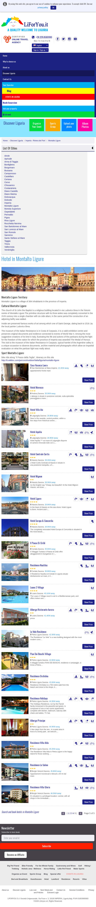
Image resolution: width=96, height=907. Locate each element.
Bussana (8, 170)
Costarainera (10, 188)
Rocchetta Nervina (12, 223)
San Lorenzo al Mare (13, 229)
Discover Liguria (9, 73)
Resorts (76, 879)
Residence (66, 879)
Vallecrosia (9, 247)
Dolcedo (8, 200)
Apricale (8, 159)
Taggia (7, 241)
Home (5, 55)
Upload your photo (69, 125)
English (40, 45)
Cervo (7, 182)
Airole (7, 156)
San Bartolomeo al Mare (15, 226)
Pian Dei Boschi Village (40, 654)
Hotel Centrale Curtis (39, 454)
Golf (80, 866)
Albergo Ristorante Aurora (42, 609)
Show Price (88, 379)
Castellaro (9, 176)
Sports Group (53, 125)
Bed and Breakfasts (19, 879)
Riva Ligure (9, 220)
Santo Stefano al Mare (14, 238)
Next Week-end (46, 890)
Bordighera (9, 164)
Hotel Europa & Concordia (41, 521)
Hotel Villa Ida (36, 409)
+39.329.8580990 (42, 37)
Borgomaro (9, 167)
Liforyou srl (43, 901)
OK (53, 7)
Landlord (55, 879)
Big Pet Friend (13, 866)
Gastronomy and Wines (66, 866)
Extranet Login (53, 893)
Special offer (55, 874)
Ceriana (8, 179)
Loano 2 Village (37, 587)
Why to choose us (9, 61)
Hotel (46, 879)
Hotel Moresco (36, 387)
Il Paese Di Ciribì (37, 543)
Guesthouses (36, 879)
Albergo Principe (37, 720)
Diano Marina (10, 194)
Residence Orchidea (39, 676)
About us (6, 67)
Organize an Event (19, 874)
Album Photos (85, 125)
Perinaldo (8, 214)
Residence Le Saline (39, 765)
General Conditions (76, 890)
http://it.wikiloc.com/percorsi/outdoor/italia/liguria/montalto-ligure (30, 360)
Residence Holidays (39, 698)
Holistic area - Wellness (31, 869)
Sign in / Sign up (40, 50)
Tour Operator (8, 85)
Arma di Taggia (11, 162)
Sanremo (8, 235)
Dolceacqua (9, 197)
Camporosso (10, 173)
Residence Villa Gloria (40, 787)
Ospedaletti (9, 212)
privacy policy (43, 7)
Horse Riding (49, 869)
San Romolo (10, 232)
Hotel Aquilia (36, 432)
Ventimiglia (9, 250)
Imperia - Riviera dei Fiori (35, 141)
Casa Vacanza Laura (39, 365)
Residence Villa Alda (39, 743)
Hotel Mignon (36, 476)
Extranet (7, 114)
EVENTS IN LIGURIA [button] (12, 96)
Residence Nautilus (39, 565)
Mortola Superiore (12, 209)
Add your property (10, 108)
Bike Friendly (27, 866)
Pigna (7, 217)
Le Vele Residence (38, 632)
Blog (46, 874)
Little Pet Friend (64, 869)
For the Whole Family (44, 866)
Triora (7, 244)
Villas (84, 879)
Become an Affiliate (15, 855)
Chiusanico (9, 185)
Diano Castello (11, 191)
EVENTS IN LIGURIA (75, 874)
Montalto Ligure (54, 141)
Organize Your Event (36, 125)
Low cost (33, 890)
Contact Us (7, 79)
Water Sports (78, 869)
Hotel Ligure (35, 498)
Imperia (7, 203)
